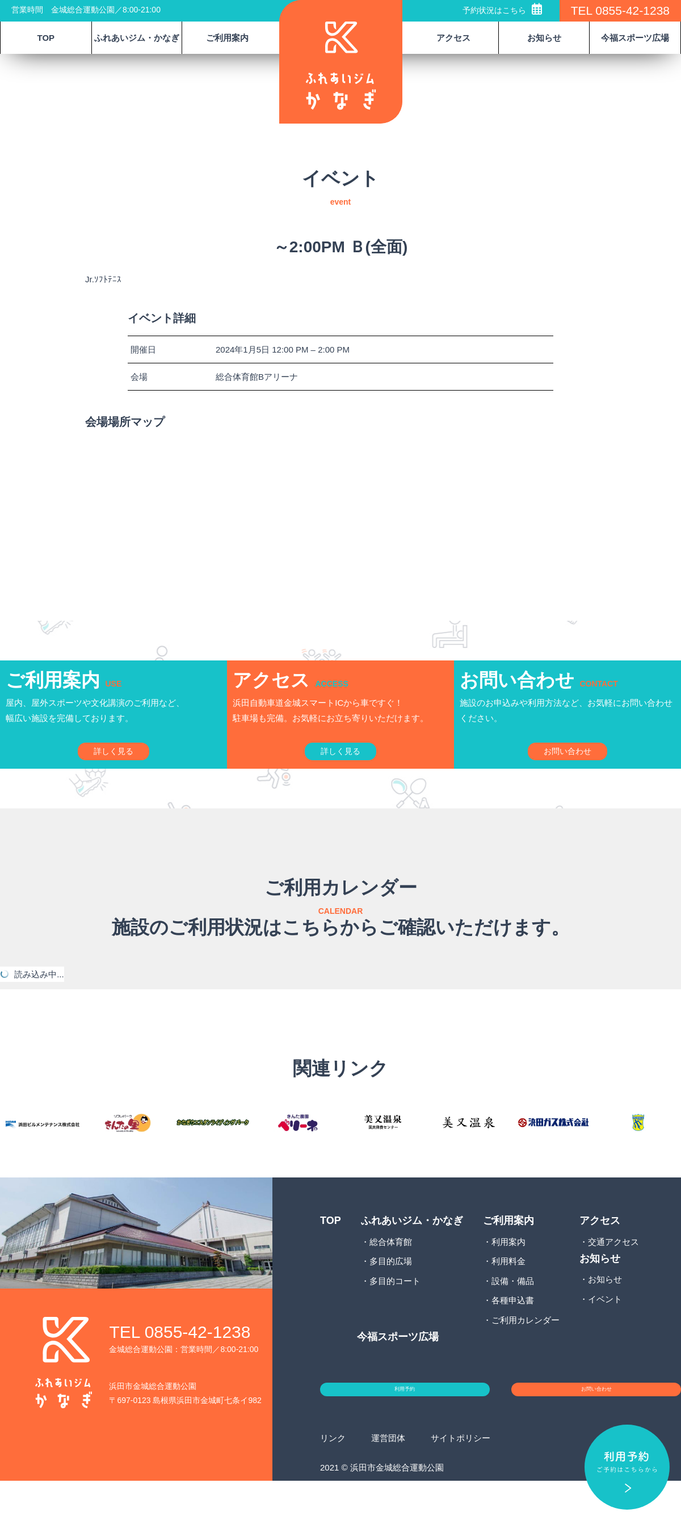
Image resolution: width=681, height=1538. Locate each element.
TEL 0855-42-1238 (620, 10)
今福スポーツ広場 (635, 38)
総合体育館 (390, 1285)
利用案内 (508, 1285)
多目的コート (395, 1324)
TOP (46, 38)
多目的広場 (390, 1305)
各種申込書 (512, 1344)
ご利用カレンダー (525, 1363)
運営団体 (388, 1494)
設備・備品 (512, 1324)
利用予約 (404, 1440)
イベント (605, 1343)
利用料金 (508, 1305)
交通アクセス (613, 1285)
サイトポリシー (460, 1494)
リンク (333, 1494)
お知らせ (605, 1323)
